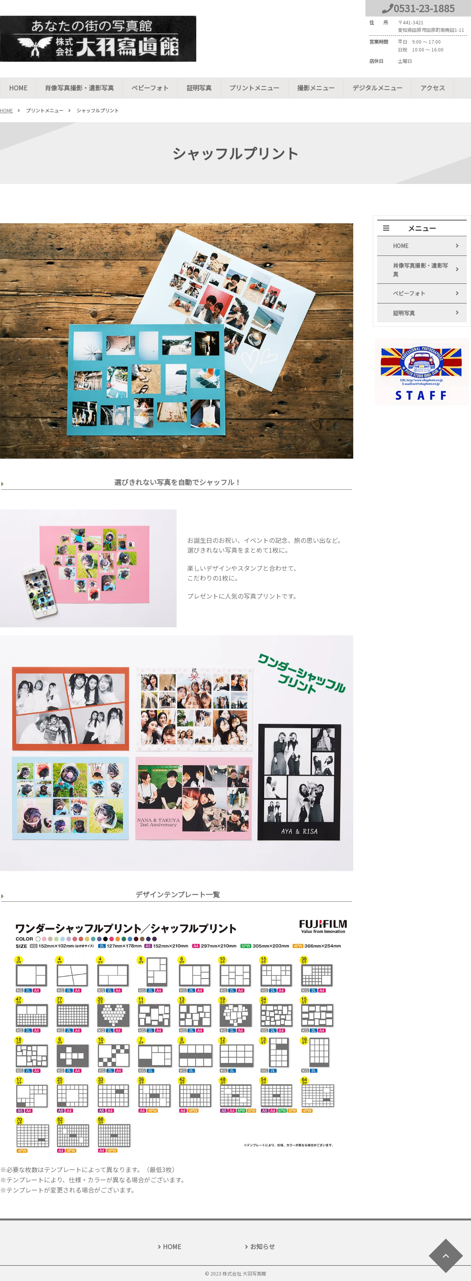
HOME (18, 87)
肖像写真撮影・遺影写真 (79, 87)
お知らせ (262, 1246)
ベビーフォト (150, 87)
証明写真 (199, 87)
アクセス (432, 87)
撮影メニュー (316, 87)
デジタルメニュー (377, 87)
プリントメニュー (254, 87)
